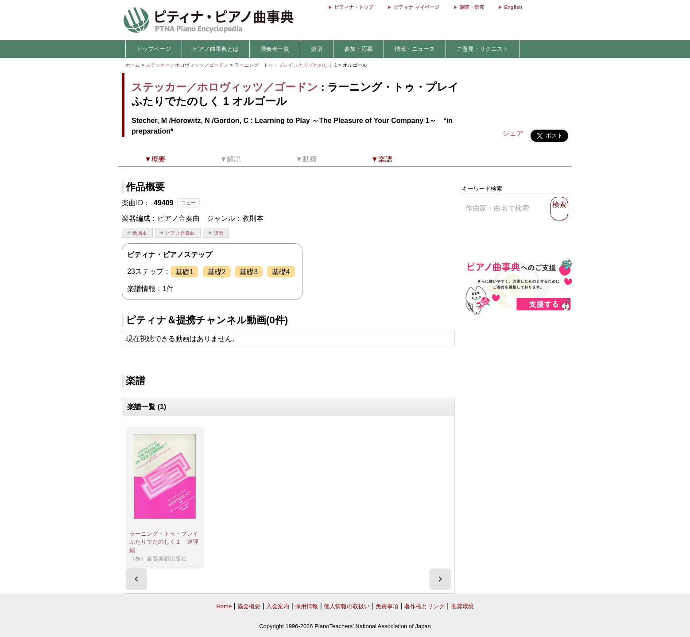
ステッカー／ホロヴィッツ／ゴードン (187, 65)
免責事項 (387, 606)
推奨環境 (462, 606)
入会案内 (277, 606)
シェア (512, 133)
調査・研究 (472, 7)
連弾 (219, 233)
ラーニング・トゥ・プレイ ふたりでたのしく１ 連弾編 (166, 541)
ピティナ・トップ (353, 7)
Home (224, 606)
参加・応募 (358, 49)
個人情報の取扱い (347, 606)
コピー (188, 202)
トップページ (153, 49)
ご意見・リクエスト (482, 49)
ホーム (132, 65)
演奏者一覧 (274, 49)
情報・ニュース (415, 49)
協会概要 (248, 606)
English (513, 7)
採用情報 (306, 606)
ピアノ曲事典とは (216, 49)
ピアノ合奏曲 (180, 233)
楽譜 (316, 49)
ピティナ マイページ (416, 7)
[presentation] (136, 579)
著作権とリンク (424, 606)
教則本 (139, 233)
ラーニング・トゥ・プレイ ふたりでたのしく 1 (286, 65)
